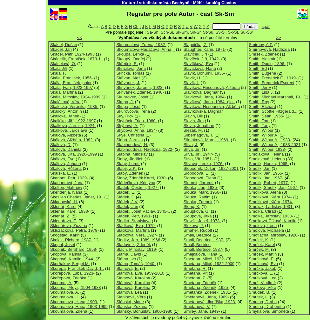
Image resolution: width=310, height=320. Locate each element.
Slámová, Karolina (133, 282)
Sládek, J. (125, 197)
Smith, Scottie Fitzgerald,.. (273, 111)
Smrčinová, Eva (263, 263)
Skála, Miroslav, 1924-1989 (75, 97)
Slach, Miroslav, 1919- (136, 249)
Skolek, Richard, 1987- (71, 239)
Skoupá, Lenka (130, 54)
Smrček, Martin (263, 254)
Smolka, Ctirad (262, 211)
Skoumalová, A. (64, 292)
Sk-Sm (181, 32)
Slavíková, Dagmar (201, 92)
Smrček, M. (259, 249)
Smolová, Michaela (266, 230)
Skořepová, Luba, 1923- (72, 273)
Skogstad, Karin (65, 235)
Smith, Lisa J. (261, 92)
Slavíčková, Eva (198, 63)
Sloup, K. (192, 206)
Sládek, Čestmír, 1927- (137, 187)
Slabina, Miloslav (131, 154)
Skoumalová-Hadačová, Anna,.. (145, 49)
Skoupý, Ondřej (130, 59)
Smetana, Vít (196, 273)
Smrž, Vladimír (262, 282)
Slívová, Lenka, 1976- (204, 163)
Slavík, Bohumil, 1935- (204, 73)
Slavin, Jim (194, 120)
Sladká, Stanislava (133, 220)
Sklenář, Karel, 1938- (69, 211)
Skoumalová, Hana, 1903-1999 (79, 306)
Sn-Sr (195, 32)
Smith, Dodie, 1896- (267, 63)
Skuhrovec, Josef (132, 97)
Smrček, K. (259, 239)
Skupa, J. (125, 101)
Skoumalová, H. (65, 297)
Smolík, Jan (260, 168)
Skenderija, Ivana (66, 192)
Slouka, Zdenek (198, 201)
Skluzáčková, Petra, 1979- (74, 230)
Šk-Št (233, 32)
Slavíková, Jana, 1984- (205, 97)
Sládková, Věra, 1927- (137, 235)
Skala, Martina (63, 92)
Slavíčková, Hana (200, 68)
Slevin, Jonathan (199, 125)
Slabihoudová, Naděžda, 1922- (144, 149)
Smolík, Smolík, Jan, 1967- (274, 187)
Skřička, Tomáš (130, 73)
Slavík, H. (192, 78)
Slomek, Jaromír (199, 182)
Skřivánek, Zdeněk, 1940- (140, 92)
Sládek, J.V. (127, 201)
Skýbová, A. (127, 125)
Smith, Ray (259, 101)
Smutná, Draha (263, 301)
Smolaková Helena (266, 154)
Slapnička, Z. (196, 44)
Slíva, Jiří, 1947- (199, 154)
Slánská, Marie (130, 301)
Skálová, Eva (62, 159)
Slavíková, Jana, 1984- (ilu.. (209, 101)
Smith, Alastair (262, 59)
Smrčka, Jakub (262, 268)
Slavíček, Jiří (195, 54)
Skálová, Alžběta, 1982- (72, 139)
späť (266, 26)
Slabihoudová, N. (132, 144)
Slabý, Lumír (128, 163)
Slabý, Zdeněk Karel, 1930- (141, 178)
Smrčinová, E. (262, 259)
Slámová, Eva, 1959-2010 (140, 273)
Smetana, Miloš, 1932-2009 (209, 263)
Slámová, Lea (129, 292)
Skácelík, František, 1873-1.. (76, 59)
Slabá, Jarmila (129, 139)
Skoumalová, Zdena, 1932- (141, 44)
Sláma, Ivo (126, 259)
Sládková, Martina (133, 230)
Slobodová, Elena (200, 178)
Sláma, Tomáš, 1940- (136, 263)
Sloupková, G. (197, 211)
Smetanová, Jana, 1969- (206, 297)
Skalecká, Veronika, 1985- (74, 106)
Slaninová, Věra (131, 297)
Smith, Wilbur (261, 130)
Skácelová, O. (63, 63)
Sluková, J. (194, 225)
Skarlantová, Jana (67, 182)
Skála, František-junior (70, 82)
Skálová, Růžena (66, 168)
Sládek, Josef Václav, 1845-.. (143, 211)
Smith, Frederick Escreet (271, 82)
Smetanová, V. (197, 306)
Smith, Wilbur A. (263, 135)
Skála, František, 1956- (71, 78)
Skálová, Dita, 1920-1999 (73, 154)
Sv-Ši (221, 32)
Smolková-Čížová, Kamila (272, 220)
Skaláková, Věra (65, 101)
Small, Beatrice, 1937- (204, 239)
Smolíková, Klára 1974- (270, 197)
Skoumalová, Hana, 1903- (74, 301)
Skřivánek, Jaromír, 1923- (140, 87)
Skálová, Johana (65, 163)
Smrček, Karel (262, 244)
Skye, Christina (130, 135)
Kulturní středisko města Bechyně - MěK (162, 2)
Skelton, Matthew (66, 187)
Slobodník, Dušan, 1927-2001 (211, 168)
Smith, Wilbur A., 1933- (270, 139)
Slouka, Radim (197, 197)
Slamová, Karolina (133, 278)
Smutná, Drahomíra (267, 306)
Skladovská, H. (64, 201)
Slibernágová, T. (198, 135)
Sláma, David (128, 254)
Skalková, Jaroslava (68, 130)
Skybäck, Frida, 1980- (136, 120)
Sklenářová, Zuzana (68, 225)
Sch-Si (167, 32)
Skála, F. (58, 73)
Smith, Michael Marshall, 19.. (275, 97)
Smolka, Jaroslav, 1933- (271, 216)
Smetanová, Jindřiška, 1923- (210, 301)
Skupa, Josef (128, 106)
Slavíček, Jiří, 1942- (202, 59)
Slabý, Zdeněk (129, 173)
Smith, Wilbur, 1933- (267, 149)
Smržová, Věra (262, 287)
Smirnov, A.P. (261, 44)
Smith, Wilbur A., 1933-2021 (274, 144)
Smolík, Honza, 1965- (269, 163)
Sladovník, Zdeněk (133, 244)
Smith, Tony (259, 125)
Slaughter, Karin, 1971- (205, 49)
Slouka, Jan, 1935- (201, 187)
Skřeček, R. (127, 63)
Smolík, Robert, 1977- (269, 182)
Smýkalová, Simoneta (269, 311)
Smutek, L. (259, 297)
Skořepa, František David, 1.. (77, 268)
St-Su (208, 32)
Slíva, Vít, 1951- (198, 159)
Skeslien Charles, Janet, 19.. (76, 197)
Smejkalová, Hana (200, 254)
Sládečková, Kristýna (135, 182)
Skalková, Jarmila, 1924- (73, 125)
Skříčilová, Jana (131, 68)
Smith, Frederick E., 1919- (273, 78)
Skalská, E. (60, 173)
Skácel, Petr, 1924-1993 (72, 54)
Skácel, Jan (61, 49)
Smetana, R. (195, 268)
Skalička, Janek (64, 116)
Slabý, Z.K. (126, 168)
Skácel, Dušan (63, 44)
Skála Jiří (58, 68)
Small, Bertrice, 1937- (204, 249)
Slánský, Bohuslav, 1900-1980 (144, 311)
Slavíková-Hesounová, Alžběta (212, 106)
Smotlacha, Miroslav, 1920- (274, 235)
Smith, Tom (259, 120)
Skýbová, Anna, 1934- (136, 130)
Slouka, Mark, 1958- (202, 192)
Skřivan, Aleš (128, 78)
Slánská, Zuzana (131, 306)
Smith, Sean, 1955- (266, 116)
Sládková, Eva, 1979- (136, 225)
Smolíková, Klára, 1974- (271, 201)
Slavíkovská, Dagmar (203, 111)
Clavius (228, 2)
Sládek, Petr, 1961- (134, 216)
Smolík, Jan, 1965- (266, 173)
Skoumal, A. (61, 282)
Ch (135, 26)
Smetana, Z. (195, 278)
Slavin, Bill (193, 116)
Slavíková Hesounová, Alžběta (212, 87)
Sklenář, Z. (60, 216)
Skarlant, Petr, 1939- (69, 178)
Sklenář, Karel (63, 206)
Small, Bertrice (197, 244)
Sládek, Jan (127, 206)
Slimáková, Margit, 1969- (207, 139)
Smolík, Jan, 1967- (266, 178)
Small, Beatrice (198, 235)
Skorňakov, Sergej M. (70, 263)
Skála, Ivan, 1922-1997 (71, 87)
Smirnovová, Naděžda (269, 49)
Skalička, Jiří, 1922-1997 (73, 120)
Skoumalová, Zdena (68, 311)
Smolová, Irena (263, 225)
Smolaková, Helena (267, 159)
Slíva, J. (191, 144)
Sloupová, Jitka (198, 216)
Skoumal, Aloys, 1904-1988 (75, 287)
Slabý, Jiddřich (129, 159)
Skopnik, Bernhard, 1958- (74, 249)
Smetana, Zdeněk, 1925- (206, 287)
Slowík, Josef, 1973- (202, 220)
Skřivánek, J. (128, 82)
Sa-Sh (152, 32)
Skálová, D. (60, 144)
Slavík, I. (191, 82)
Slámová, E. (127, 268)
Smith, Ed (258, 68)
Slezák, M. (193, 130)
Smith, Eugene (262, 73)
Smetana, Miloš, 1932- (204, 259)
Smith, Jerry (260, 87)
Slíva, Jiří (192, 149)
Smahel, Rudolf (198, 230)
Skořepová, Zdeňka (68, 278)
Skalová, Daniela (65, 149)
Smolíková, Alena (265, 192)
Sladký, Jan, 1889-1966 (138, 239)
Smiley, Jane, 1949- (202, 311)
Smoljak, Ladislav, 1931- (271, 206)
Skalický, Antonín (66, 111)
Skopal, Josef (62, 244)
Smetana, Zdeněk (200, 282)
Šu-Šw (246, 32)
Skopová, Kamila (65, 254)
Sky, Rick (124, 116)
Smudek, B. (259, 292)
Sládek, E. (125, 192)
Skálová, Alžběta (65, 135)
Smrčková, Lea (262, 278)
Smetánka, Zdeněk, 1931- (208, 292)
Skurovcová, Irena (133, 111)
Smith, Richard (262, 106)
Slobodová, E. (197, 173)
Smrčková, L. (261, 273)
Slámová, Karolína (133, 287)
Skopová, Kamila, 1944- (72, 259)
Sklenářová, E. (63, 220)
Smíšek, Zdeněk (264, 54)
